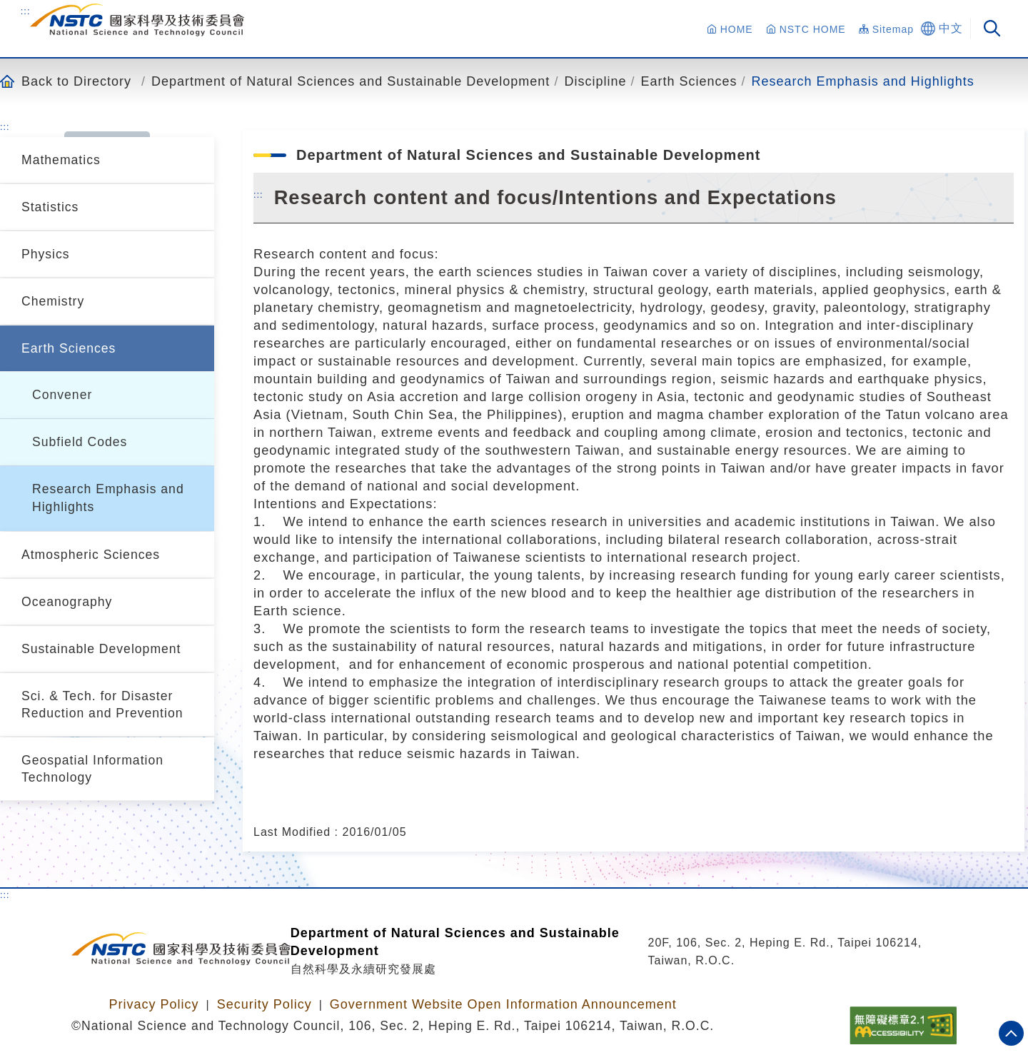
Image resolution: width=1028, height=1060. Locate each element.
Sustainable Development (101, 649)
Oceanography (66, 602)
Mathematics (61, 160)
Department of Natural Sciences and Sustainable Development (350, 81)
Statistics (50, 207)
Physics (45, 254)
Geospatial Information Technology (92, 768)
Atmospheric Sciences (90, 554)
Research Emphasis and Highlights (863, 81)
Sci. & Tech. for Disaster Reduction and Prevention (102, 704)
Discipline (595, 81)
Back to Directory (76, 81)
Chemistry (52, 301)
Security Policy (264, 1004)
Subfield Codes (79, 442)
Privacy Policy (153, 1004)
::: (26, 11)
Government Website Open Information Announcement (503, 1004)
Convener (62, 395)
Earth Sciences (688, 81)
